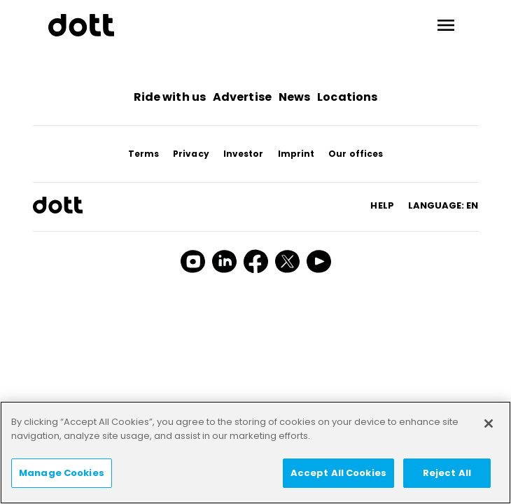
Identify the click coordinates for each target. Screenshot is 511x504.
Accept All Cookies (338, 472)
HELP (381, 205)
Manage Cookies (61, 472)
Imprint (296, 154)
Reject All (447, 472)
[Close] (488, 423)
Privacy (191, 154)
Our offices (355, 154)
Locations (347, 97)
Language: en (443, 205)
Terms (144, 154)
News (294, 97)
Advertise (242, 97)
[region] (255, 452)
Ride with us (170, 97)
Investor (243, 154)
